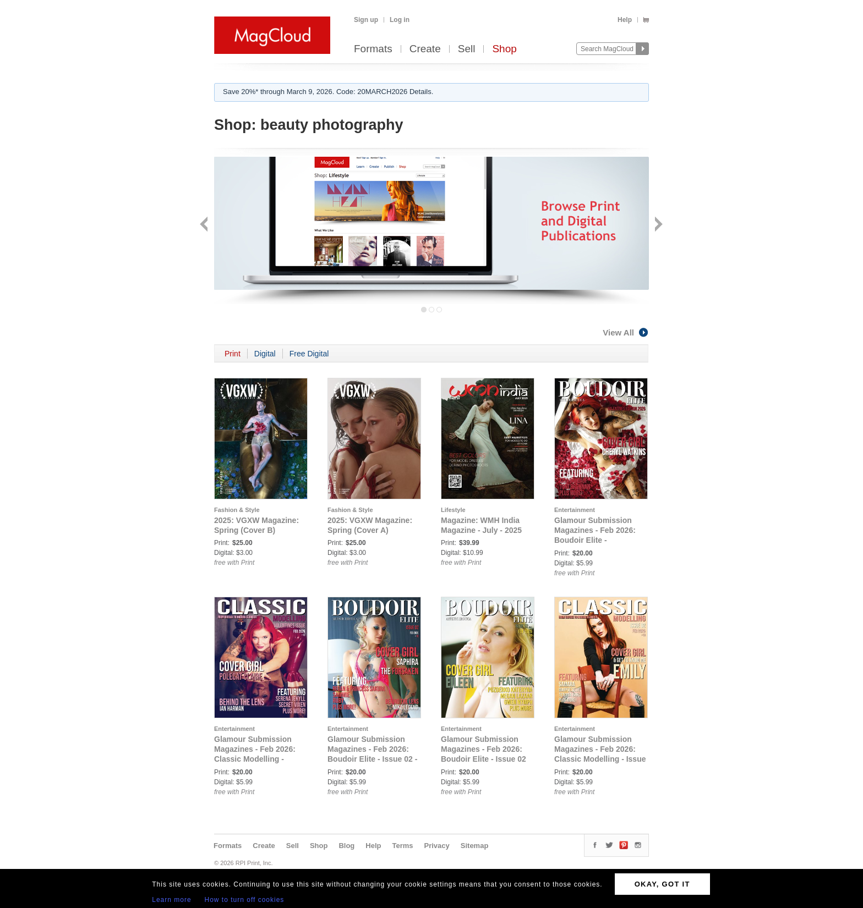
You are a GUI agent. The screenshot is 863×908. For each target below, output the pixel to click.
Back (205, 225)
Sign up (366, 20)
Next (657, 225)
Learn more (171, 900)
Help (625, 20)
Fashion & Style (237, 510)
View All (626, 332)
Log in (399, 20)
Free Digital (309, 353)
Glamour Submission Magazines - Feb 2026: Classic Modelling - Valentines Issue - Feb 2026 (255, 759)
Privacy (437, 845)
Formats (373, 49)
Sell (467, 49)
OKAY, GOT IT (662, 884)
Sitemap (475, 845)
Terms (402, 845)
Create (425, 49)
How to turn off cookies (245, 900)
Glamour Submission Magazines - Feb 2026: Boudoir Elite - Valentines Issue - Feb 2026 (595, 540)
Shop (504, 49)
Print (233, 353)
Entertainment (574, 510)
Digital (265, 353)
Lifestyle (453, 510)
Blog (346, 845)
